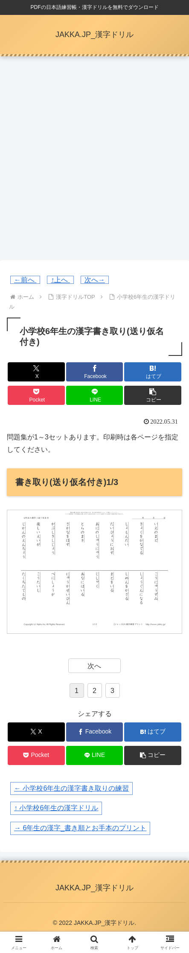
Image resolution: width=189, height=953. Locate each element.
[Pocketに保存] (36, 395)
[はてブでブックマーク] (152, 371)
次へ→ (94, 279)
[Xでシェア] (36, 371)
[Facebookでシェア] (94, 371)
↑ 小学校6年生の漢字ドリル (56, 807)
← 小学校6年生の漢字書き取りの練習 (71, 788)
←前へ (25, 279)
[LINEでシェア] (94, 395)
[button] (152, 395)
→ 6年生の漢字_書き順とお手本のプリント (80, 828)
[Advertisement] (94, 160)
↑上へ (60, 279)
